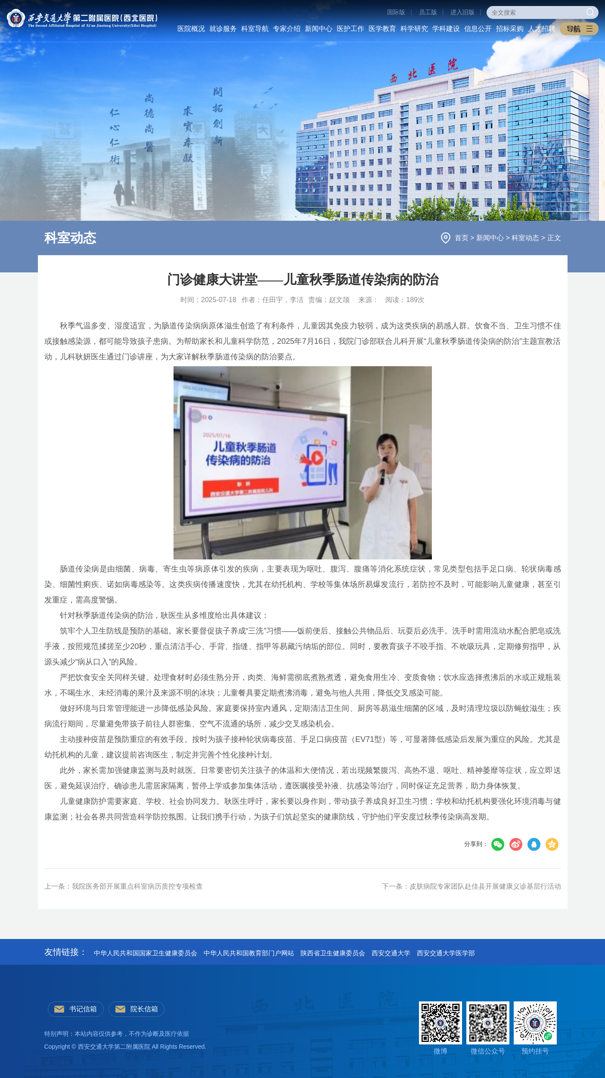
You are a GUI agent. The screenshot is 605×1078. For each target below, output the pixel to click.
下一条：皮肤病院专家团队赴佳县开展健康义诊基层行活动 (471, 886)
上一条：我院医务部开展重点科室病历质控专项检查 (123, 886)
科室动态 (526, 237)
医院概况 (191, 28)
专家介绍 (287, 28)
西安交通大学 (391, 953)
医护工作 (350, 28)
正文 (554, 237)
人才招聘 (541, 28)
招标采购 (510, 28)
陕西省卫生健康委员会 (333, 953)
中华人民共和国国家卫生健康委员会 (145, 953)
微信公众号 (487, 1028)
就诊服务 (223, 28)
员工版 (428, 12)
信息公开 (478, 28)
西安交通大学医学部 (446, 953)
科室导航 (255, 28)
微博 (440, 1028)
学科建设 (446, 28)
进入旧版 (462, 12)
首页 (462, 237)
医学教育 (382, 28)
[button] (579, 28)
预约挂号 (535, 1028)
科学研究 (414, 28)
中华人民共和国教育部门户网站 (249, 953)
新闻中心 (318, 28)
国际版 (396, 12)
